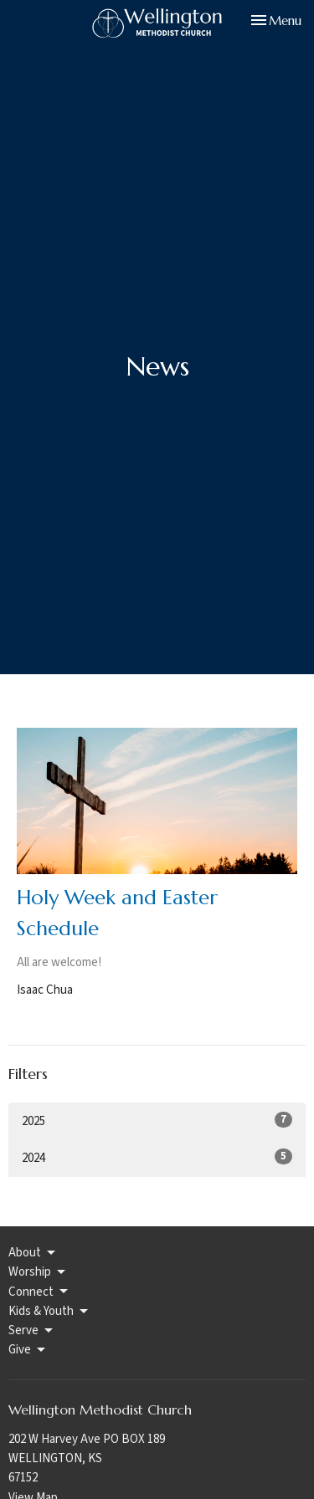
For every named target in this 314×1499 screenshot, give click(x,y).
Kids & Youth (49, 1311)
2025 (157, 1121)
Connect (39, 1292)
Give (28, 1349)
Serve (31, 1330)
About (33, 1252)
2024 (157, 1158)
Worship (38, 1272)
